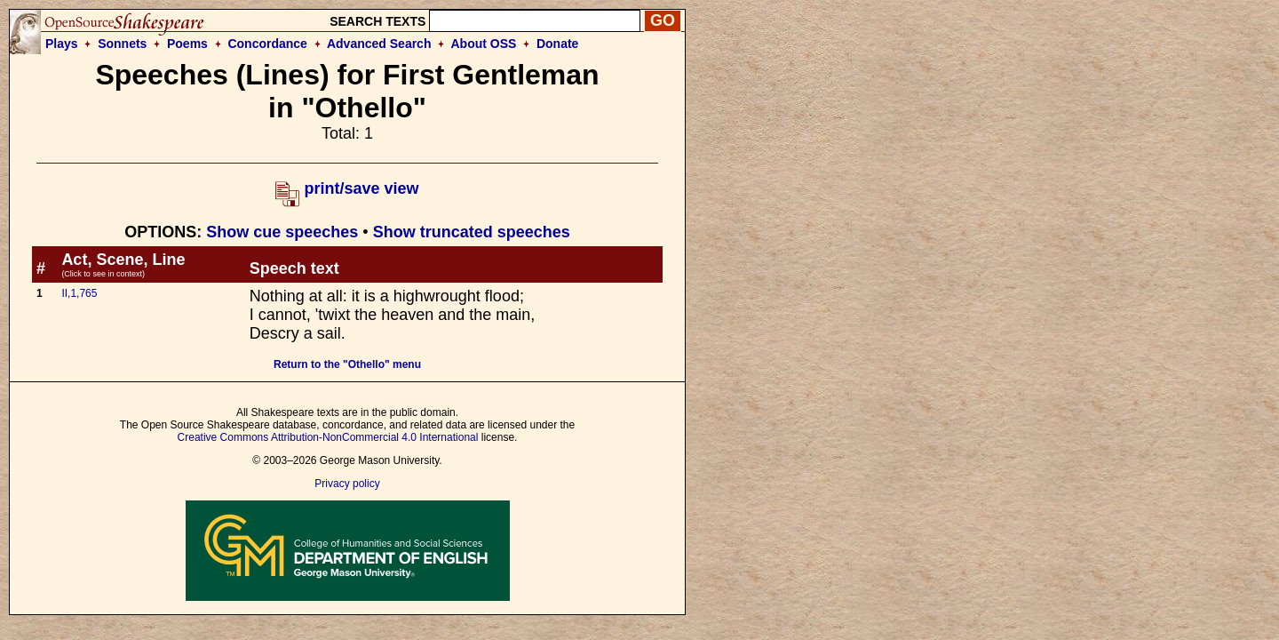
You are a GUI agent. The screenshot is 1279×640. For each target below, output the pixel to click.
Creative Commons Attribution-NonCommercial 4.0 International (328, 437)
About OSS (484, 43)
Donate (557, 43)
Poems (187, 43)
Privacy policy (346, 483)
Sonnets (122, 43)
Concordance (266, 43)
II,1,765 (79, 293)
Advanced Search (379, 43)
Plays (61, 43)
